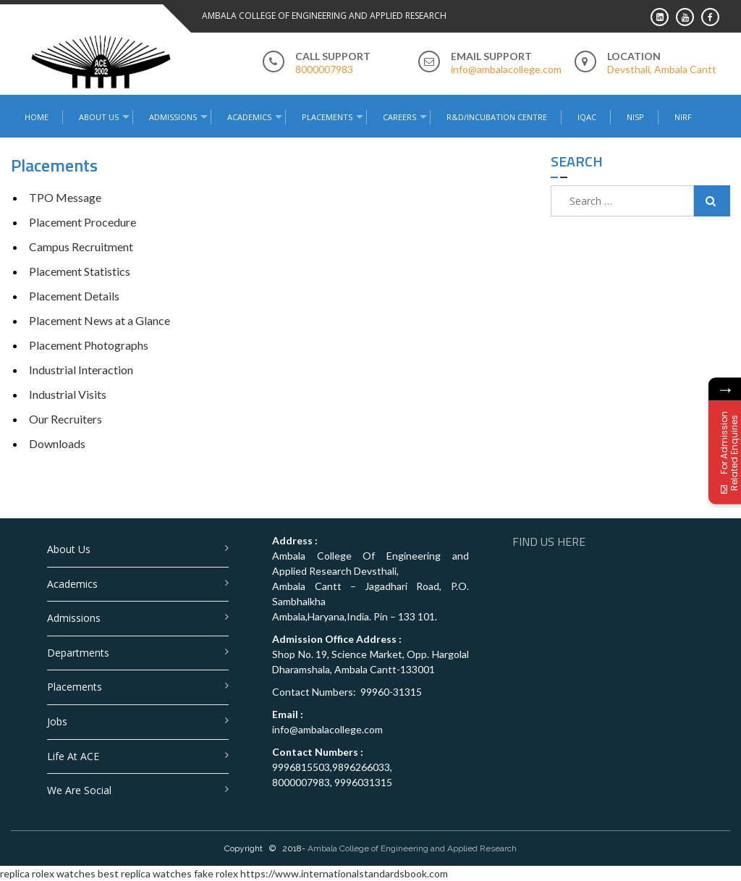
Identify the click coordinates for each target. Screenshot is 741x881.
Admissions (173, 116)
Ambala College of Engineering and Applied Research (412, 848)
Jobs (57, 721)
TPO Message (65, 197)
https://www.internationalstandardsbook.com (344, 873)
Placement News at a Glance (99, 320)
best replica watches (145, 873)
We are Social (79, 790)
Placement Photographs (88, 345)
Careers (399, 116)
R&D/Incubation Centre (496, 116)
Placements (327, 116)
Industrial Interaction (81, 369)
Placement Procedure (82, 222)
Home (36, 116)
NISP (635, 116)
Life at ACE (73, 756)
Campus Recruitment (81, 246)
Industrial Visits (67, 394)
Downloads (57, 443)
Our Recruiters (65, 419)
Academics (249, 116)
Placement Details (74, 296)
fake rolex (216, 873)
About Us (99, 116)
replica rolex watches (48, 873)
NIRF (683, 116)
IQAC (586, 116)
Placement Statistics (79, 271)
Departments (78, 652)
